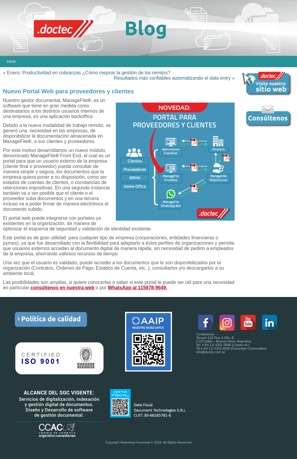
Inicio (11, 61)
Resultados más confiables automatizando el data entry (172, 78)
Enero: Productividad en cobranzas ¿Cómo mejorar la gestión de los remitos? (88, 72)
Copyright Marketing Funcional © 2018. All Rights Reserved (148, 442)
